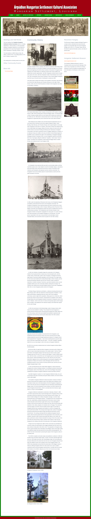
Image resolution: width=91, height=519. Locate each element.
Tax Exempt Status (9, 71)
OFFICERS (39, 15)
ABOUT (17, 15)
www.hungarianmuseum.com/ (70, 61)
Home (11, 15)
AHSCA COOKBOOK (69, 15)
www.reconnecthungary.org (69, 53)
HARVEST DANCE (48, 15)
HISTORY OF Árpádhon (28, 15)
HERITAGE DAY (59, 15)
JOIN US (79, 15)
